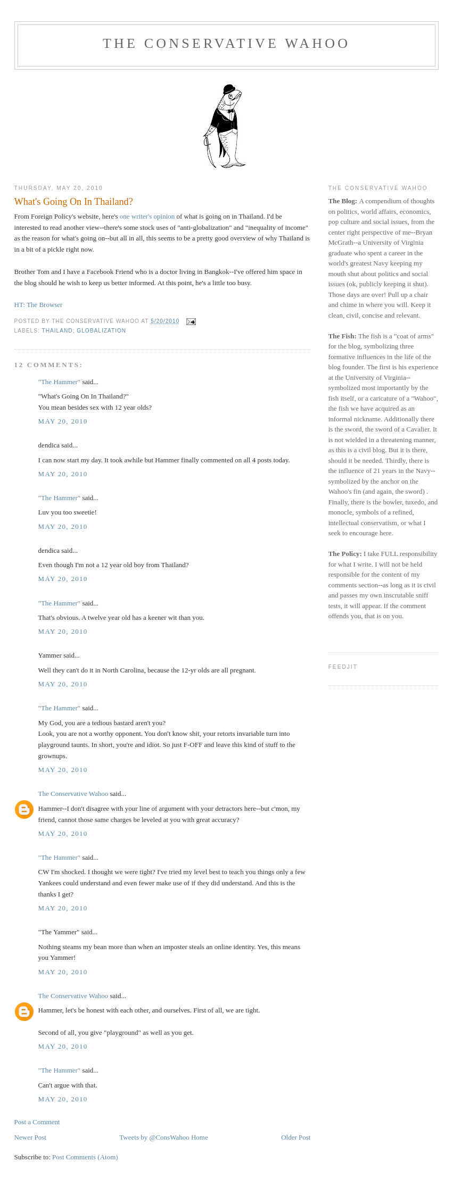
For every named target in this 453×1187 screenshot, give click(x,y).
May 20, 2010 (63, 421)
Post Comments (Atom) (85, 1157)
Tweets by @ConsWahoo (154, 1137)
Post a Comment (37, 1122)
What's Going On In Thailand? (73, 201)
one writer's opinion (146, 216)
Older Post (295, 1137)
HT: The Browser (38, 305)
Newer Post (30, 1137)
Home (199, 1137)
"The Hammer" (59, 382)
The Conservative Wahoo (226, 43)
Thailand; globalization (84, 331)
